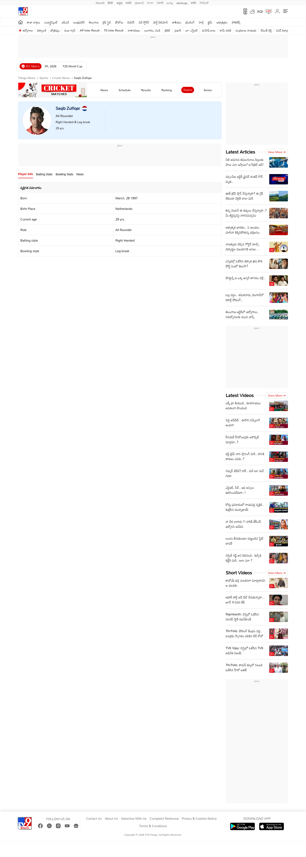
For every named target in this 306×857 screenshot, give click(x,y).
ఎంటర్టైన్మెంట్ (51, 22)
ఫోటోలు (119, 22)
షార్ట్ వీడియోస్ (160, 22)
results (146, 90)
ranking (166, 90)
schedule (125, 90)
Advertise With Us (134, 819)
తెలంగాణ (93, 22)
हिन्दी (111, 2)
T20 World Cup (72, 66)
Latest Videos (240, 395)
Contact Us (94, 819)
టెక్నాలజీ (41, 30)
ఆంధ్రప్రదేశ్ (79, 22)
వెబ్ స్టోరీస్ (144, 22)
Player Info (25, 174)
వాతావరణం (134, 30)
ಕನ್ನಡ (119, 2)
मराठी (128, 2)
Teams (187, 90)
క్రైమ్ (210, 22)
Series (208, 90)
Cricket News (61, 78)
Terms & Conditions (153, 826)
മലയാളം (181, 2)
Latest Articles (240, 151)
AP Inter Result (89, 30)
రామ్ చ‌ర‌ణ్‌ (225, 30)
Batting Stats (44, 174)
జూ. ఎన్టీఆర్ (192, 30)
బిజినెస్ (131, 22)
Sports (44, 78)
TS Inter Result (114, 30)
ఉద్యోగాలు (28, 30)
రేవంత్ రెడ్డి (266, 30)
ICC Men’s (32, 66)
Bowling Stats (64, 174)
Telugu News (26, 78)
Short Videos (239, 572)
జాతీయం (176, 22)
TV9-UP (204, 2)
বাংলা (150, 2)
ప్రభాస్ (178, 30)
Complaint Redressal (164, 819)
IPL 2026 (50, 66)
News (80, 174)
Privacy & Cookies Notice (199, 819)
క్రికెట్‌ (167, 30)
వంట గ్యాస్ (69, 30)
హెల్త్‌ (201, 22)
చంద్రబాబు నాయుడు (246, 30)
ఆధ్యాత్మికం (222, 22)
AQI (260, 11)
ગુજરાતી (139, 2)
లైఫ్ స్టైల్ (107, 22)
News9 (100, 2)
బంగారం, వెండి (152, 30)
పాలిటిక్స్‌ (236, 22)
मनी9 (193, 2)
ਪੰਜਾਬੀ (160, 2)
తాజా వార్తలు (33, 22)
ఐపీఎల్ (65, 22)
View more (277, 152)
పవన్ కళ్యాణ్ (282, 30)
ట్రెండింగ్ (190, 22)
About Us (111, 819)
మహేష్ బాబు (208, 30)
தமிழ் (170, 2)
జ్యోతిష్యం (55, 30)
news (104, 90)
